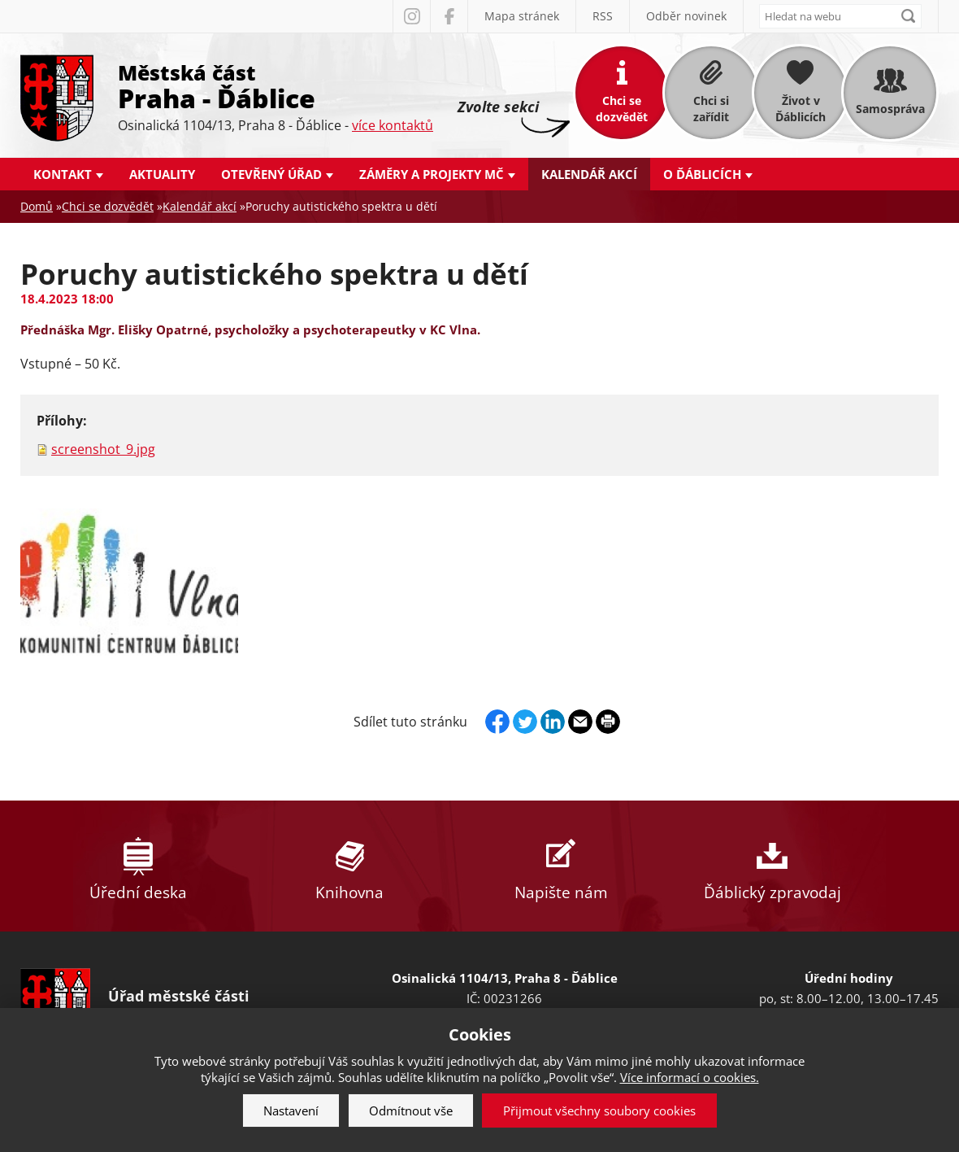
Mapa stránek (521, 16)
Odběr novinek (686, 16)
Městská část (275, 85)
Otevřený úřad (271, 174)
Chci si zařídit (711, 108)
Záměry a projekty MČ (431, 174)
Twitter (525, 721)
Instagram (411, 16)
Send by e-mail (580, 721)
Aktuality (162, 174)
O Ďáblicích (702, 174)
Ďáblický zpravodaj (772, 866)
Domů (36, 206)
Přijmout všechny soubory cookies (599, 1110)
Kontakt (62, 174)
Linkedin (552, 721)
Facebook (448, 16)
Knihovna (349, 866)
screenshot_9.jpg (103, 449)
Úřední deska (138, 866)
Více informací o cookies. (689, 1077)
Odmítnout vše (411, 1110)
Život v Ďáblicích (800, 108)
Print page (608, 721)
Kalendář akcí (589, 174)
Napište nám (561, 866)
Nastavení (291, 1110)
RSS (602, 16)
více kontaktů (392, 125)
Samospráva (890, 108)
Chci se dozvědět (622, 108)
